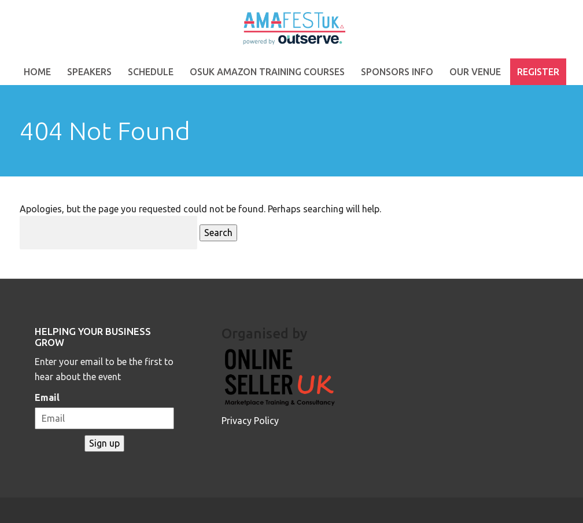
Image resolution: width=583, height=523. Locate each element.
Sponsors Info (397, 72)
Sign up (104, 443)
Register (538, 72)
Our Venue (475, 72)
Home (37, 72)
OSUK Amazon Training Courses (267, 72)
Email (47, 397)
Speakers (89, 72)
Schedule (151, 72)
